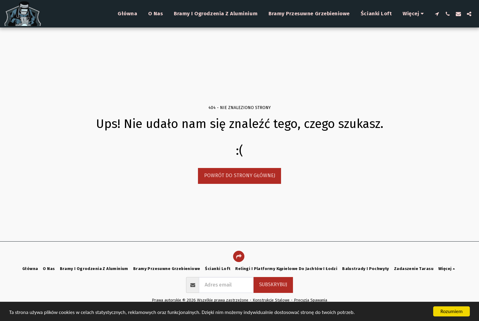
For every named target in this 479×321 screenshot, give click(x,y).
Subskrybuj (273, 284)
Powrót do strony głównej (239, 175)
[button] (437, 13)
